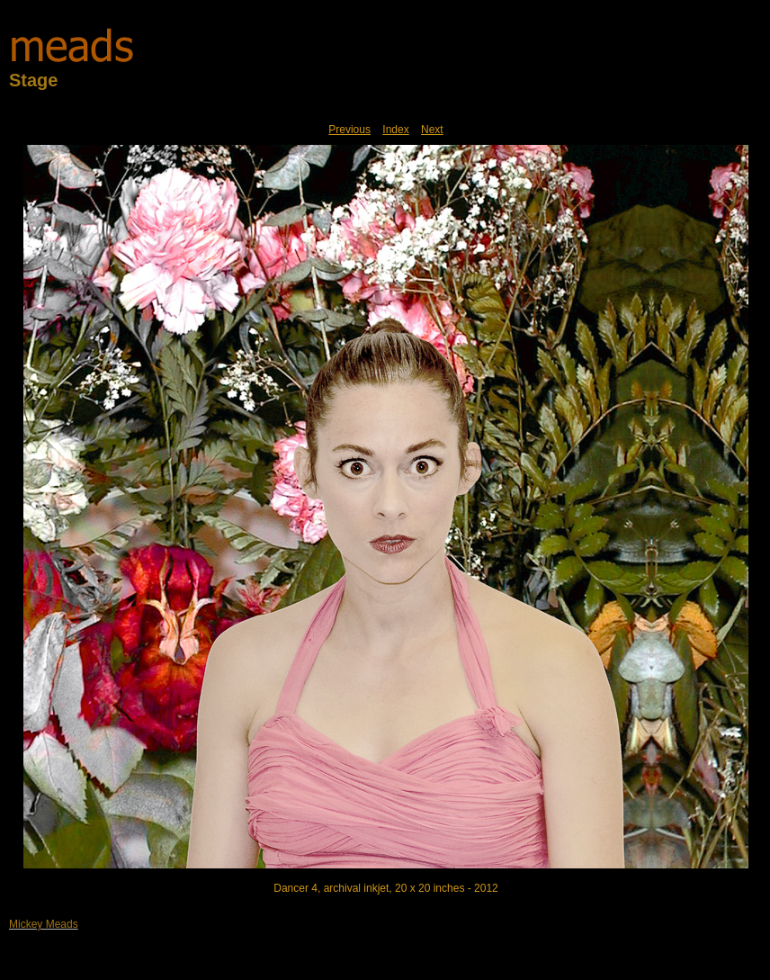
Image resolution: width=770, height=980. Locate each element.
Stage (33, 80)
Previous (349, 129)
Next (432, 129)
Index (395, 129)
